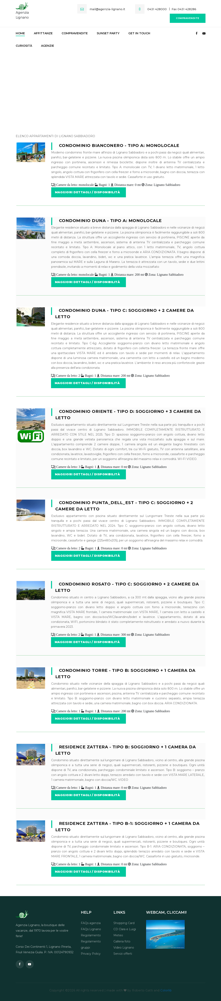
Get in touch (139, 33)
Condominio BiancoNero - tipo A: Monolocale (119, 145)
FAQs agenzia (91, 923)
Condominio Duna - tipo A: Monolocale (110, 220)
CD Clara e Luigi (124, 929)
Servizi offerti (122, 953)
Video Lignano (123, 947)
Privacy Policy (91, 953)
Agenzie (47, 46)
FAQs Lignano (91, 929)
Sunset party (108, 33)
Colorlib (166, 990)
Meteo (118, 935)
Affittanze (43, 33)
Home (20, 33)
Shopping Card (123, 923)
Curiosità (24, 46)
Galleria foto (121, 941)
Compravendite (187, 18)
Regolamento (91, 935)
